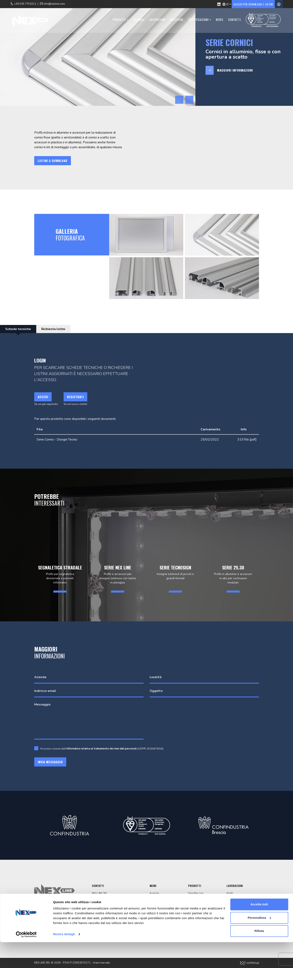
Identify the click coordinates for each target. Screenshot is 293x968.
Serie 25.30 (194, 915)
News (218, 20)
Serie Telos (194, 900)
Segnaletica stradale (199, 896)
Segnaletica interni (198, 918)
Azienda (137, 20)
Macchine (175, 20)
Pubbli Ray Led (196, 911)
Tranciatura (233, 896)
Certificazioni (197, 20)
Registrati (75, 396)
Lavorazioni (155, 20)
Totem (191, 904)
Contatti (233, 20)
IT (227, 4)
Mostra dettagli (64, 960)
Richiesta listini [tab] (56, 329)
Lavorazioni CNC (236, 900)
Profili (230, 893)
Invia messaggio (50, 762)
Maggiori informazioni (235, 70)
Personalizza (259, 943)
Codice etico (157, 918)
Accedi (43, 396)
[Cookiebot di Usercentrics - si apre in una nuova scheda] (26, 960)
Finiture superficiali (237, 904)
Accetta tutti (259, 930)
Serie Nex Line (195, 893)
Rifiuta (259, 956)
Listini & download (52, 160)
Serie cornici (194, 907)
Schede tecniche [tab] (19, 329)
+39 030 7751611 (106, 915)
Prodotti (118, 20)
